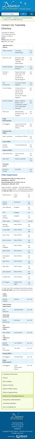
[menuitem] (17, 374)
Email (3, 38)
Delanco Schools (8, 385)
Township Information (10, 374)
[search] (10, 14)
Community (7, 18)
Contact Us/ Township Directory (22, 18)
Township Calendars (9, 403)
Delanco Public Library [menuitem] (10, 389)
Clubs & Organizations (10, 392)
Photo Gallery (7, 381)
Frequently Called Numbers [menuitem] (12, 400)
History (5, 378)
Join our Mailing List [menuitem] (9, 407)
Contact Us (17, 428)
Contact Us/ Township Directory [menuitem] (13, 396)
